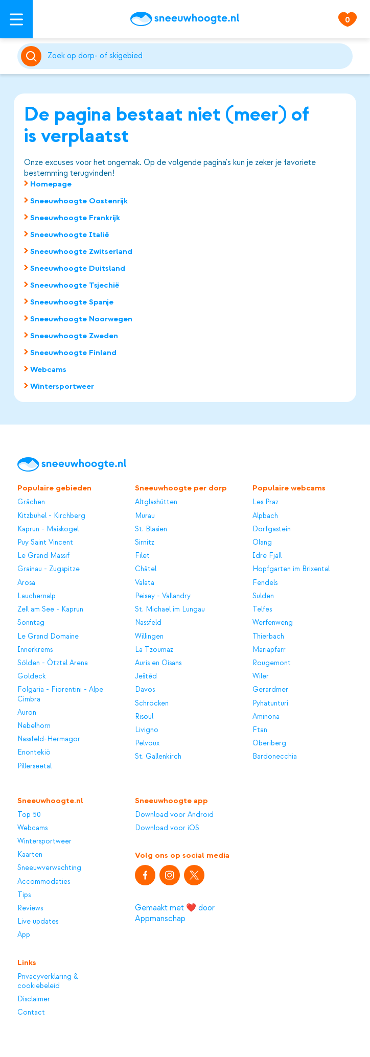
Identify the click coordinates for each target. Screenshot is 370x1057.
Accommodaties (43, 881)
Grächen (31, 502)
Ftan (259, 729)
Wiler (260, 676)
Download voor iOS (167, 828)
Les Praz (265, 502)
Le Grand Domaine (48, 636)
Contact (31, 1012)
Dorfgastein (271, 529)
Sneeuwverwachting (49, 867)
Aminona (266, 716)
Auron (26, 712)
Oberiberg (269, 743)
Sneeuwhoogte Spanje (71, 302)
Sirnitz (144, 542)
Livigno (146, 729)
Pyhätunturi (270, 703)
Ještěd (146, 676)
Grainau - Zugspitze (48, 569)
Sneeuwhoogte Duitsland (77, 268)
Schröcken (152, 703)
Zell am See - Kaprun (50, 609)
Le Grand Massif (43, 555)
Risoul (144, 716)
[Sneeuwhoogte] (185, 19)
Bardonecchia (274, 756)
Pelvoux (147, 743)
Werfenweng (272, 622)
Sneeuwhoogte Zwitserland (81, 251)
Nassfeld (148, 622)
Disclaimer (33, 999)
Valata (144, 582)
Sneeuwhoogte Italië (69, 234)
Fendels (265, 582)
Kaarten (29, 854)
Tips (24, 894)
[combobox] (198, 56)
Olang (262, 542)
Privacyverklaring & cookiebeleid (47, 981)
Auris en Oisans (158, 663)
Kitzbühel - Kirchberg (51, 515)
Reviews (30, 908)
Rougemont (271, 663)
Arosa (26, 582)
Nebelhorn (34, 725)
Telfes (262, 609)
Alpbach (265, 515)
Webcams (48, 369)
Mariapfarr (269, 649)
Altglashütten (156, 502)
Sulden (263, 596)
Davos (145, 689)
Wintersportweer (62, 386)
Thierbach (268, 636)
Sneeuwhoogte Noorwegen (81, 319)
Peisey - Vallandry (163, 596)
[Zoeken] (198, 56)
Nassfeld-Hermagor (48, 739)
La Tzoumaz (154, 649)
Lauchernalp (36, 596)
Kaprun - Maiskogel (48, 529)
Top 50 (29, 814)
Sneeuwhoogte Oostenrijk (79, 201)
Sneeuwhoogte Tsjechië (75, 285)
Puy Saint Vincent (45, 542)
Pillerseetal (34, 766)
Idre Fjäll (267, 555)
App (23, 934)
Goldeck (31, 676)
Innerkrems (35, 649)
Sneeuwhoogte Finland (73, 352)
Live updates (37, 921)
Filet (142, 555)
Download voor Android (174, 814)
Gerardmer (270, 689)
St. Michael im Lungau (170, 609)
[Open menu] (16, 19)
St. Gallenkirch (158, 756)
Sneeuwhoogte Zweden (74, 336)
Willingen (149, 636)
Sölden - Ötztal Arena (52, 663)
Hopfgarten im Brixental (291, 569)
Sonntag (30, 622)
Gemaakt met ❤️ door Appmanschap (175, 913)
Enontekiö (34, 752)
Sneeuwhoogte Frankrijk (75, 218)
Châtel (145, 569)
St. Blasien (151, 529)
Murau (145, 515)
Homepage (51, 184)
